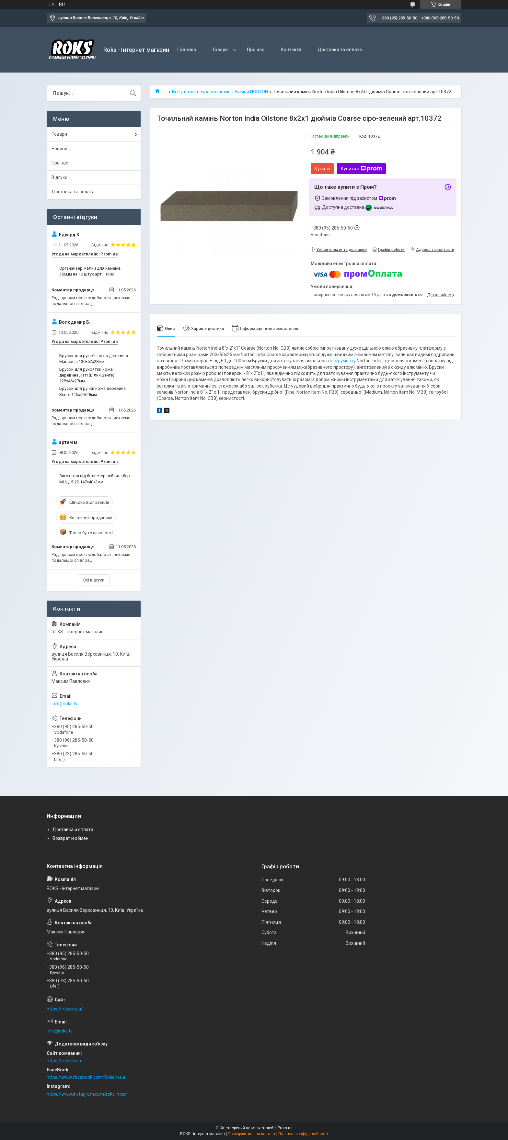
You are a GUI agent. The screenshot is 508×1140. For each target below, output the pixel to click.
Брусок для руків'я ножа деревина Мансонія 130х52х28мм (93, 358)
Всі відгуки (93, 580)
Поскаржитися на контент (251, 1134)
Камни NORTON (251, 91)
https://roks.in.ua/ (65, 1008)
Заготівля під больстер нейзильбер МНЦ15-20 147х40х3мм (94, 478)
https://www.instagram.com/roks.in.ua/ (87, 1094)
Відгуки (59, 177)
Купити (322, 168)
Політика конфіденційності (303, 1134)
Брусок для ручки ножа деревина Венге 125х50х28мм (92, 391)
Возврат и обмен (70, 838)
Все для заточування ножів (201, 91)
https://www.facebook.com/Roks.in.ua (86, 1077)
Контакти (291, 49)
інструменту (343, 360)
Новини (59, 148)
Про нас (255, 49)
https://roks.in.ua (64, 1060)
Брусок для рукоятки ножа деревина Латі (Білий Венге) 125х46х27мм (86, 375)
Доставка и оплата (72, 829)
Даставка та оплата (340, 49)
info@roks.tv (64, 703)
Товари (220, 49)
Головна (186, 49)
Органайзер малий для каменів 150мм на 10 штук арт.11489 (90, 271)
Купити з (361, 169)
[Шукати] (133, 93)
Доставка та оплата (73, 191)
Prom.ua (285, 1128)
